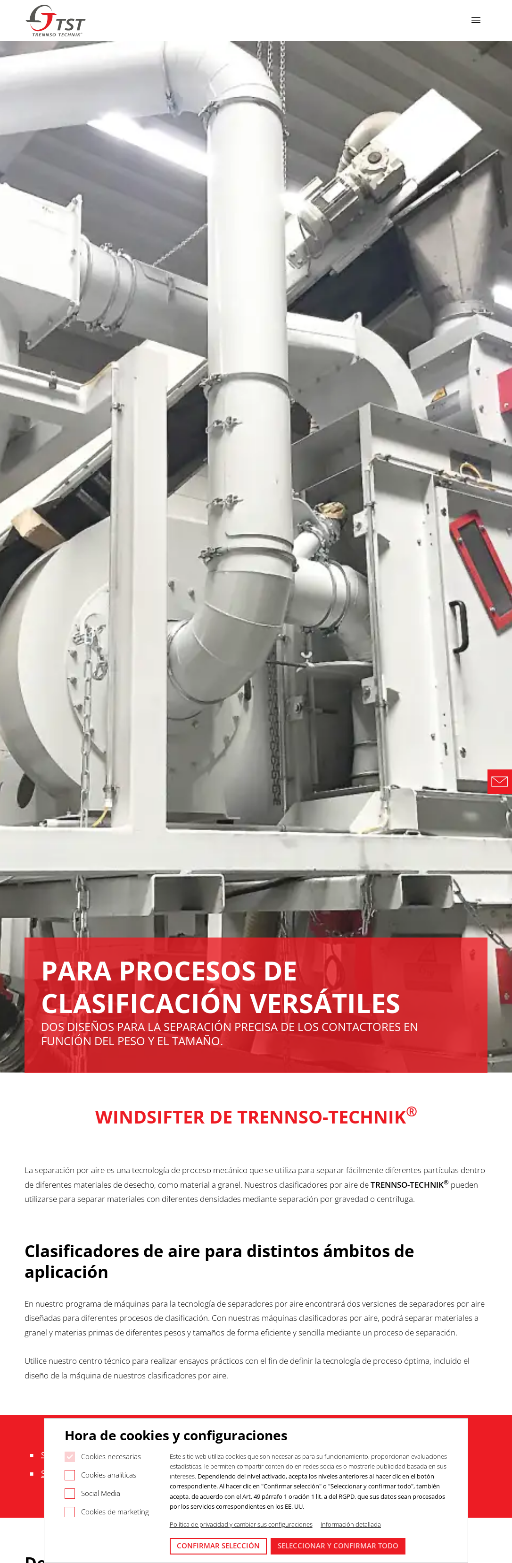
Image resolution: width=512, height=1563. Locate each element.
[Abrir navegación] (476, 20)
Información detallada (351, 1524)
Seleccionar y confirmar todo (338, 1545)
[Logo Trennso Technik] (56, 20)
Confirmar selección (218, 1545)
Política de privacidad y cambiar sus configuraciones (241, 1524)
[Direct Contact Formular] (499, 781)
